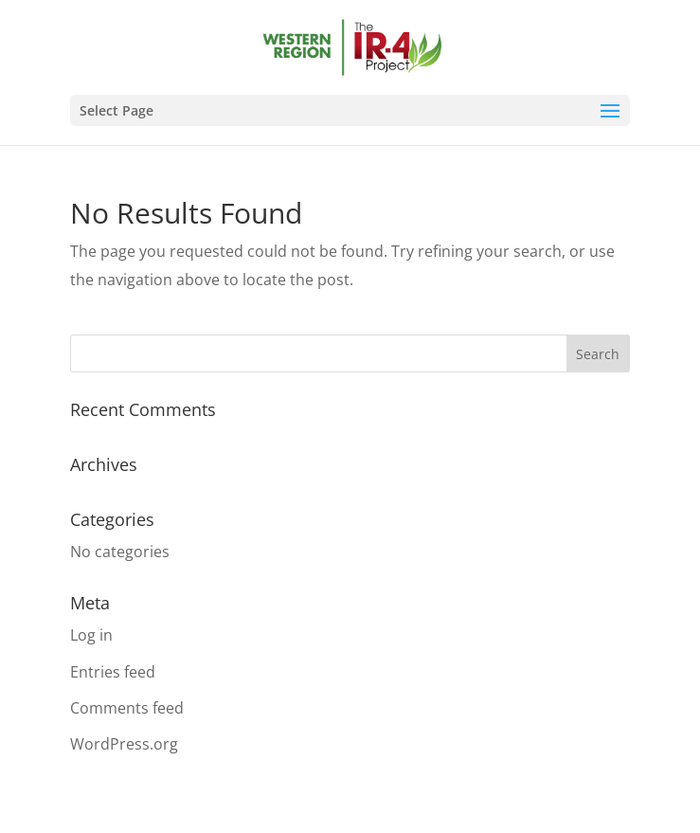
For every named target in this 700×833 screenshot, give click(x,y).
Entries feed (112, 671)
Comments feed (127, 707)
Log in (91, 635)
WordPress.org (124, 743)
